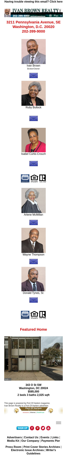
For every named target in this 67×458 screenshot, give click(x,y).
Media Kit (13, 440)
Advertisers (14, 437)
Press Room (13, 446)
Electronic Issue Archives (27, 450)
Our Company (30, 440)
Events (45, 437)
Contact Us (31, 437)
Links (55, 437)
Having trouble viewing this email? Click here (33, 1)
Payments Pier (50, 440)
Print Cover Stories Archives (41, 446)
